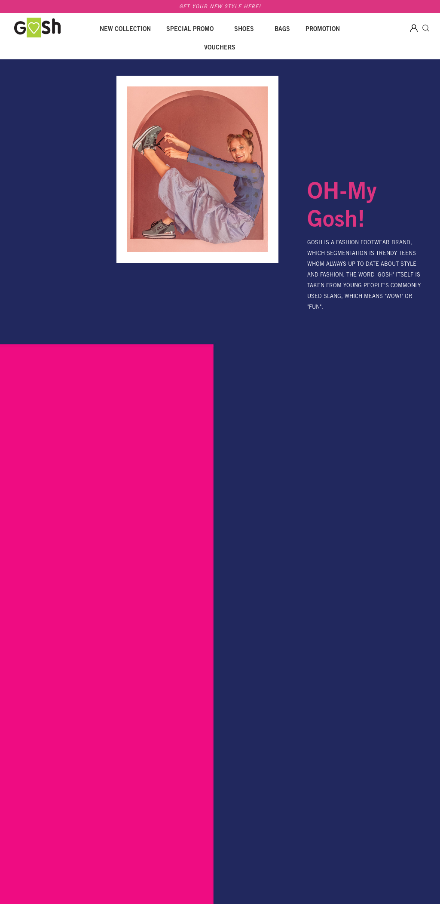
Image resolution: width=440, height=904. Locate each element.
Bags (282, 30)
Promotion (323, 30)
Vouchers (219, 48)
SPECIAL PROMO (190, 30)
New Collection (125, 30)
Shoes (244, 30)
